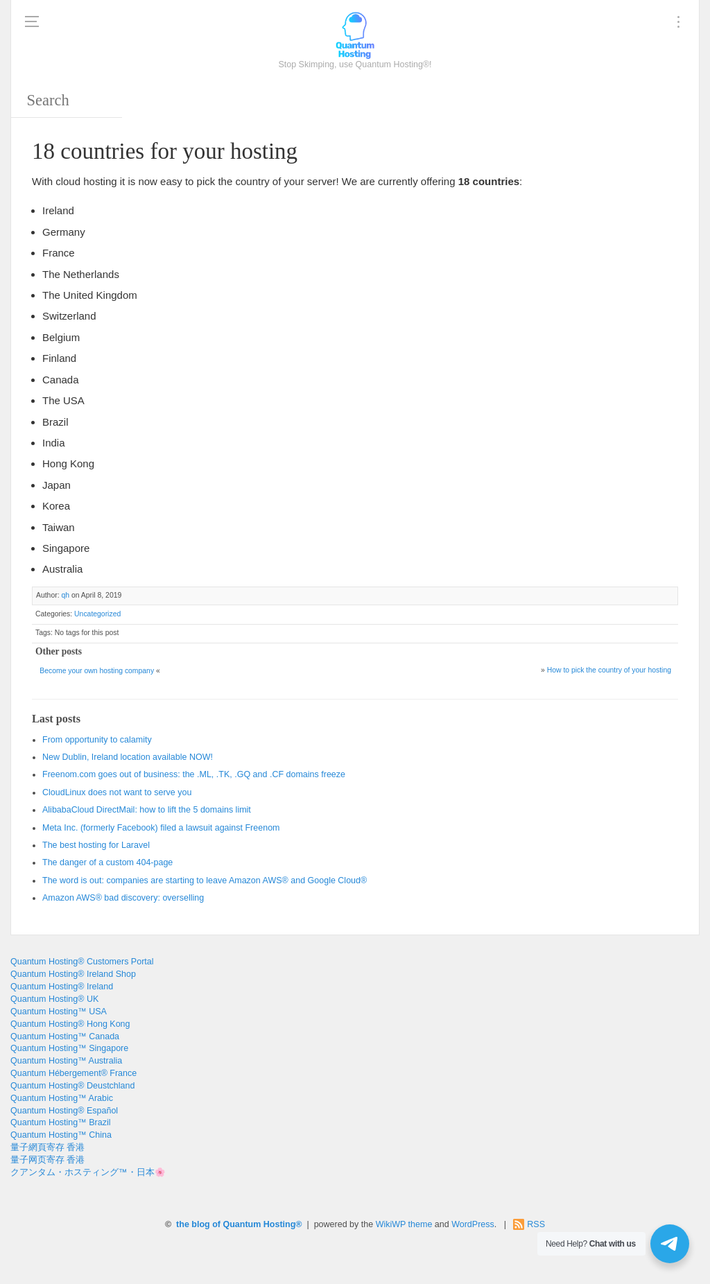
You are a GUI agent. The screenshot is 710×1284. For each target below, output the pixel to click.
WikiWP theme (404, 1224)
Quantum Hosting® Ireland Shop (73, 974)
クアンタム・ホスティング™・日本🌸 (88, 1172)
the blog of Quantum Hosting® (239, 1224)
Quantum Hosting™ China (61, 1135)
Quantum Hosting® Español (64, 1111)
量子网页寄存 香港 (47, 1160)
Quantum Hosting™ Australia (66, 1061)
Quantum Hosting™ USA (58, 1011)
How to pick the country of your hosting (609, 670)
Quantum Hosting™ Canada (64, 1036)
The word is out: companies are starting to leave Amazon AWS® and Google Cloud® (204, 880)
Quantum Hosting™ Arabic (61, 1098)
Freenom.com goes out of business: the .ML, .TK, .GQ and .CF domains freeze (193, 774)
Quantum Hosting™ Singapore (69, 1048)
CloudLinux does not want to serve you (116, 792)
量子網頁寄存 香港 (47, 1147)
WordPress (472, 1224)
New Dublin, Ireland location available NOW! (127, 757)
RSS (536, 1224)
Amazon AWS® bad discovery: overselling (123, 898)
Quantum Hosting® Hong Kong (70, 1024)
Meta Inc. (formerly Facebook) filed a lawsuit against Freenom (161, 828)
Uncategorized (97, 614)
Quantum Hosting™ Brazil (60, 1122)
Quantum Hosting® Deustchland (72, 1086)
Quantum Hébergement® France (73, 1073)
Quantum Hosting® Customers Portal (82, 961)
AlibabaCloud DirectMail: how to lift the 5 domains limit (146, 810)
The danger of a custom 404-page (107, 862)
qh (65, 595)
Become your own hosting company (97, 671)
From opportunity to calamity (97, 740)
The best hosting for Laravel (96, 845)
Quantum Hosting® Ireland (61, 986)
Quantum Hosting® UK (54, 999)
